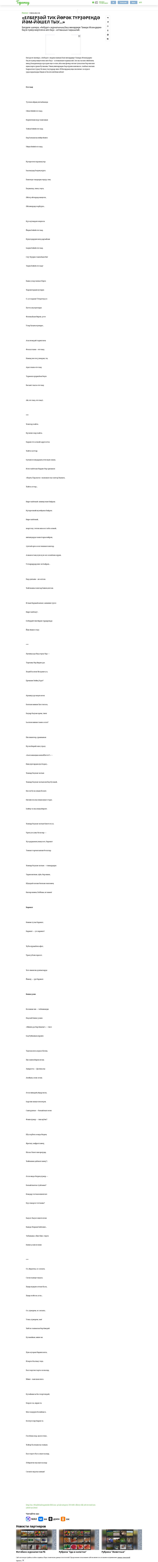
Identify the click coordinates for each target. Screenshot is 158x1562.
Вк (113, 2)
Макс (134, 2)
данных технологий (123, 1557)
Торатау (22, 2)
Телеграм (123, 2)
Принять (19, 1561)
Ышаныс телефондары (103, 2)
